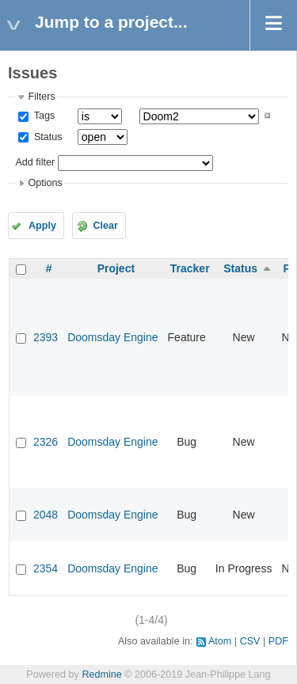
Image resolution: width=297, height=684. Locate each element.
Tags (43, 115)
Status (46, 136)
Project (116, 268)
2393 (45, 337)
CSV (250, 641)
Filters (41, 96)
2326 (45, 441)
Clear (105, 225)
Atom (219, 641)
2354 (45, 568)
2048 (45, 514)
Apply (42, 225)
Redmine (101, 674)
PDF (278, 641)
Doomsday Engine (112, 337)
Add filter (35, 162)
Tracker (190, 268)
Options (45, 182)
